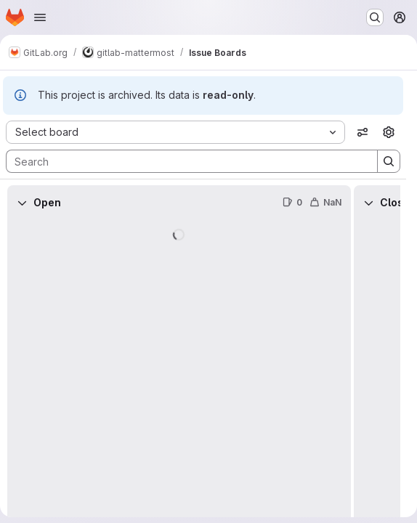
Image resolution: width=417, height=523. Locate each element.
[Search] (185, 161)
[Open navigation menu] (40, 17)
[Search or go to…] (375, 17)
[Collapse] (22, 202)
